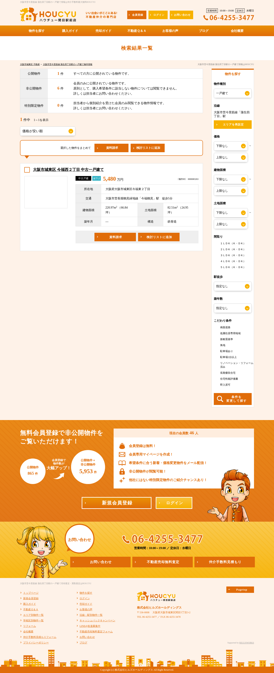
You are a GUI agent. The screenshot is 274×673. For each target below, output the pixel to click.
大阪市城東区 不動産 (30, 64)
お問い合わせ (87, 637)
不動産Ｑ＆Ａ (30, 609)
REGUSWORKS (246, 643)
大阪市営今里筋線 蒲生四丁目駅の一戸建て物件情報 (68, 64)
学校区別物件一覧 (33, 620)
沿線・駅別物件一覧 (91, 614)
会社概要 (28, 631)
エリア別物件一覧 (33, 614)
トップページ (31, 592)
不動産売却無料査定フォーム (96, 631)
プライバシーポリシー (36, 642)
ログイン (85, 598)
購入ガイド (29, 603)
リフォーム (29, 626)
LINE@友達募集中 (90, 626)
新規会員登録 (31, 598)
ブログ (83, 642)
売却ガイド (86, 603)
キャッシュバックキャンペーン (97, 620)
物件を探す (86, 592)
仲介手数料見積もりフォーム (39, 637)
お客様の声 (86, 609)
